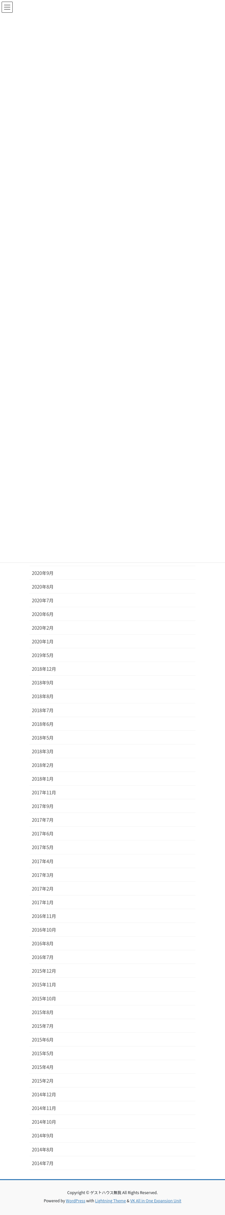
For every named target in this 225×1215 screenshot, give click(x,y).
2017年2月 (43, 888)
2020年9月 (43, 573)
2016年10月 (44, 929)
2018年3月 (43, 751)
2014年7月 (43, 1163)
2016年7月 (43, 957)
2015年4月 (43, 1067)
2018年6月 (43, 724)
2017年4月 (43, 861)
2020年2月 (43, 627)
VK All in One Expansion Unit (155, 1200)
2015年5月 (43, 1053)
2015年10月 (44, 998)
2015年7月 (43, 1026)
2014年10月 (44, 1121)
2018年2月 (43, 765)
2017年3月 (43, 875)
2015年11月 (44, 984)
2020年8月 (43, 586)
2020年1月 (43, 641)
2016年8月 (43, 943)
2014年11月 (44, 1108)
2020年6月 (43, 614)
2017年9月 (43, 806)
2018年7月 (43, 710)
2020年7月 (43, 600)
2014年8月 (43, 1149)
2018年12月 (44, 669)
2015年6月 (43, 1039)
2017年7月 (43, 820)
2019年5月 (43, 655)
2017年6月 (43, 833)
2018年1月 (43, 778)
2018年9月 (43, 682)
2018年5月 (43, 737)
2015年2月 (43, 1080)
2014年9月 (43, 1135)
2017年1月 (43, 902)
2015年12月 (44, 971)
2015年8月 (43, 1012)
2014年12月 (44, 1094)
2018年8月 (43, 696)
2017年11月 (44, 792)
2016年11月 (44, 916)
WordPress (76, 1200)
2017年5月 (43, 847)
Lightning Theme (110, 1200)
